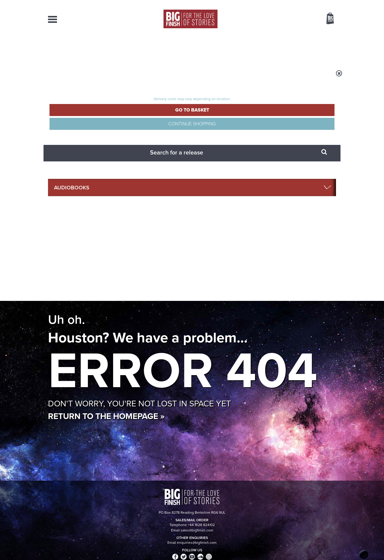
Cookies (150, 544)
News (216, 48)
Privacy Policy (60, 301)
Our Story (328, 493)
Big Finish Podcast (258, 280)
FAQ (332, 498)
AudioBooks (80, 48)
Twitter (236, 274)
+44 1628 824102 (155, 493)
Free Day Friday (122, 403)
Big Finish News (76, 332)
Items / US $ (298, 19)
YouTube (272, 274)
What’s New (178, 48)
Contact (323, 48)
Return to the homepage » (106, 184)
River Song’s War (275, 403)
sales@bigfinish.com (149, 498)
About (288, 48)
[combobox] (281, 35)
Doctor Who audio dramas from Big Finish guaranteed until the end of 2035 (291, 352)
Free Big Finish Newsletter (7, 134)
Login (303, 4)
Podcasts (252, 48)
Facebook (218, 274)
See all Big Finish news (305, 333)
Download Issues (322, 504)
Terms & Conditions (175, 544)
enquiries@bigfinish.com (204, 498)
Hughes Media (79, 551)
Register (322, 4)
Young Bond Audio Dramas (141, 343)
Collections (130, 48)
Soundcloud (297, 274)
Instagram (253, 274)
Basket (326, 19)
